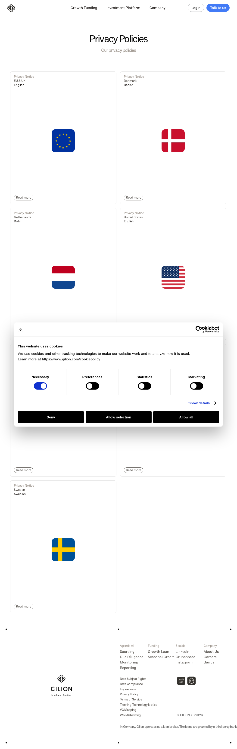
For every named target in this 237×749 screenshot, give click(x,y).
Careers (210, 657)
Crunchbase (185, 657)
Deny (51, 417)
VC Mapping (128, 710)
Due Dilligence (131, 657)
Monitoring (129, 662)
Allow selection (118, 417)
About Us (211, 651)
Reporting (128, 668)
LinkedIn (182, 651)
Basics (209, 662)
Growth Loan (158, 651)
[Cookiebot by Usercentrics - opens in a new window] (199, 329)
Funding (153, 646)
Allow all (186, 417)
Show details (199, 403)
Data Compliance (131, 684)
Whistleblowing (130, 715)
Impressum (127, 689)
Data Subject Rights (133, 679)
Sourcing (127, 651)
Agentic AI (127, 646)
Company (210, 646)
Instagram (184, 662)
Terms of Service (131, 699)
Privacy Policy (129, 694)
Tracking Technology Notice (138, 705)
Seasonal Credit (161, 657)
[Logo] (11, 8)
